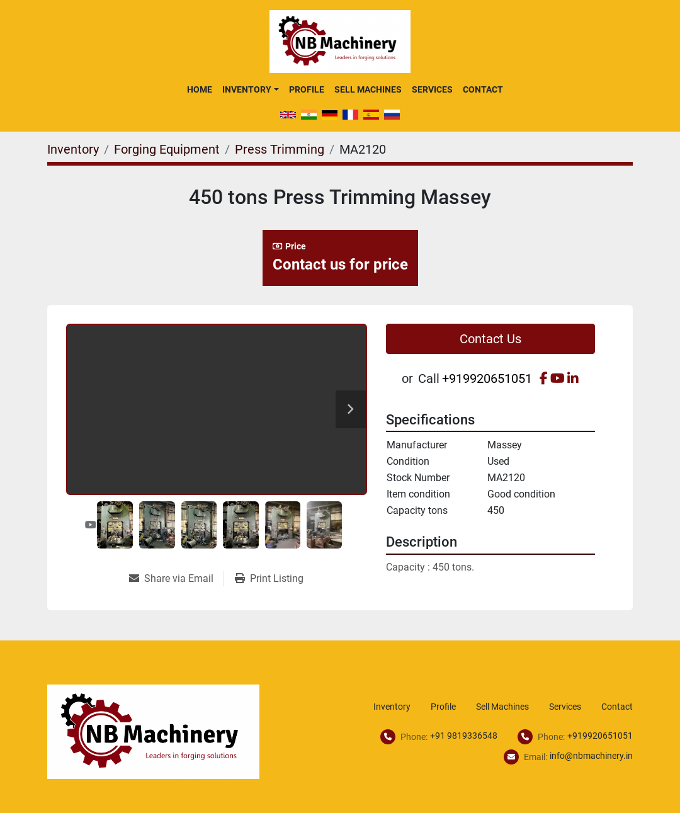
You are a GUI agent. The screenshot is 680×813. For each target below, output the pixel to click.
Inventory (246, 89)
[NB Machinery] (153, 731)
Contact (483, 89)
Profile (306, 89)
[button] (250, 89)
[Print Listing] (269, 579)
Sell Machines (368, 89)
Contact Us (490, 338)
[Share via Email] (176, 579)
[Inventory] (73, 149)
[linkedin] (573, 378)
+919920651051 (487, 378)
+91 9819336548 (463, 736)
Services (432, 89)
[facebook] (544, 378)
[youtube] (557, 378)
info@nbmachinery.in (591, 756)
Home (199, 89)
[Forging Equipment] (167, 149)
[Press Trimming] (279, 149)
